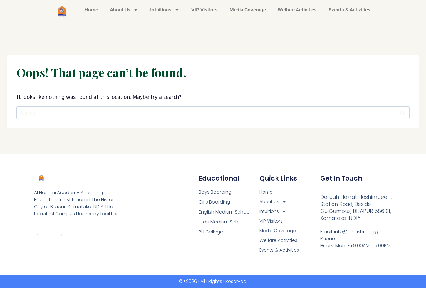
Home (91, 10)
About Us (124, 9)
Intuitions (165, 9)
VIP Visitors (204, 10)
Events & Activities (349, 10)
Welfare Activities (297, 10)
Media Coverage (247, 10)
